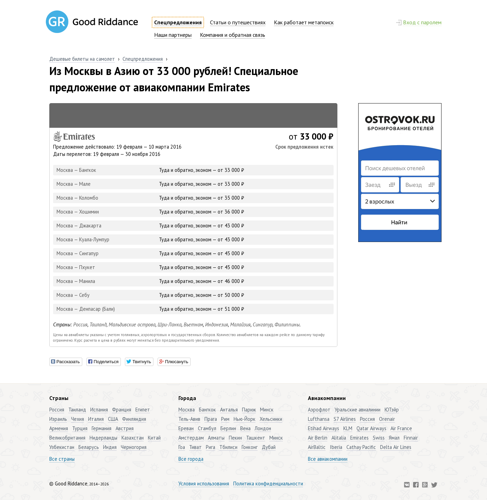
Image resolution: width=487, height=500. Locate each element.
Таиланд (98, 324)
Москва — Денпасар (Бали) (86, 309)
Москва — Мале (74, 184)
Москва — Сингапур (78, 253)
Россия (80, 324)
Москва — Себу (73, 295)
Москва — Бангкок (76, 170)
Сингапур (262, 324)
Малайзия (240, 324)
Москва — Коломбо (77, 197)
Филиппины (287, 324)
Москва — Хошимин (78, 211)
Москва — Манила (76, 281)
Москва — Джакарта (79, 225)
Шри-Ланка (170, 324)
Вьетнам (193, 324)
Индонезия (216, 324)
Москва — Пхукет (76, 267)
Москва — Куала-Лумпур (83, 239)
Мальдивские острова (132, 324)
